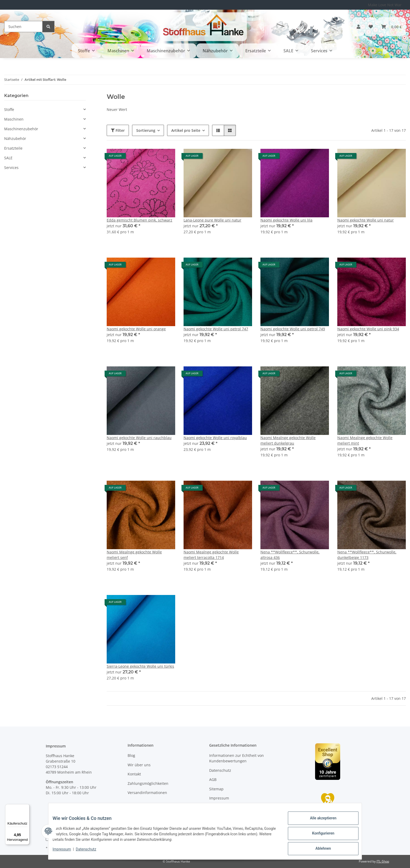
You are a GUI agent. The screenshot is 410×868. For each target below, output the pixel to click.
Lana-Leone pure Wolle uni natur (212, 220)
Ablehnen (319, 849)
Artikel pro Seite (185, 130)
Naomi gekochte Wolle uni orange (136, 328)
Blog (131, 755)
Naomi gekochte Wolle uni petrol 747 (216, 328)
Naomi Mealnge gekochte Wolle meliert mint (364, 440)
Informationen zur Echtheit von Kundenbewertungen (236, 758)
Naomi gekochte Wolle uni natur (365, 220)
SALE (8, 157)
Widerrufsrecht (222, 807)
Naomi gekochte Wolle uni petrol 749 (292, 328)
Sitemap (216, 788)
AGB (213, 779)
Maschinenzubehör (21, 128)
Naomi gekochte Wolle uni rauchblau (139, 437)
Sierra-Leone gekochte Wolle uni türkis (140, 666)
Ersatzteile (13, 148)
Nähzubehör (15, 138)
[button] (358, 26)
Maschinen (14, 119)
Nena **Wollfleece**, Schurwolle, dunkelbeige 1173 (366, 554)
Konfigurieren (319, 836)
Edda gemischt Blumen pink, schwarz (139, 220)
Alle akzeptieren (319, 822)
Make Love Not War (385, 4)
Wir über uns (139, 764)
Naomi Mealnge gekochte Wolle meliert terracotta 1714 (211, 554)
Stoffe (9, 109)
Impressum (66, 852)
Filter (118, 130)
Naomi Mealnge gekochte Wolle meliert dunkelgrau (288, 440)
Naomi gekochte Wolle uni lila (286, 220)
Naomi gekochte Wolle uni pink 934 (368, 328)
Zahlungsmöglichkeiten (148, 783)
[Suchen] (23, 26)
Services (11, 167)
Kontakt (134, 773)
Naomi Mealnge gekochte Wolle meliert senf (134, 554)
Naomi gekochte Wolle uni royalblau (215, 437)
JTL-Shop (383, 861)
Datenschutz (90, 852)
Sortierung (145, 130)
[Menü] (26, 807)
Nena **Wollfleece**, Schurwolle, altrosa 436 (290, 554)
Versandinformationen (147, 792)
